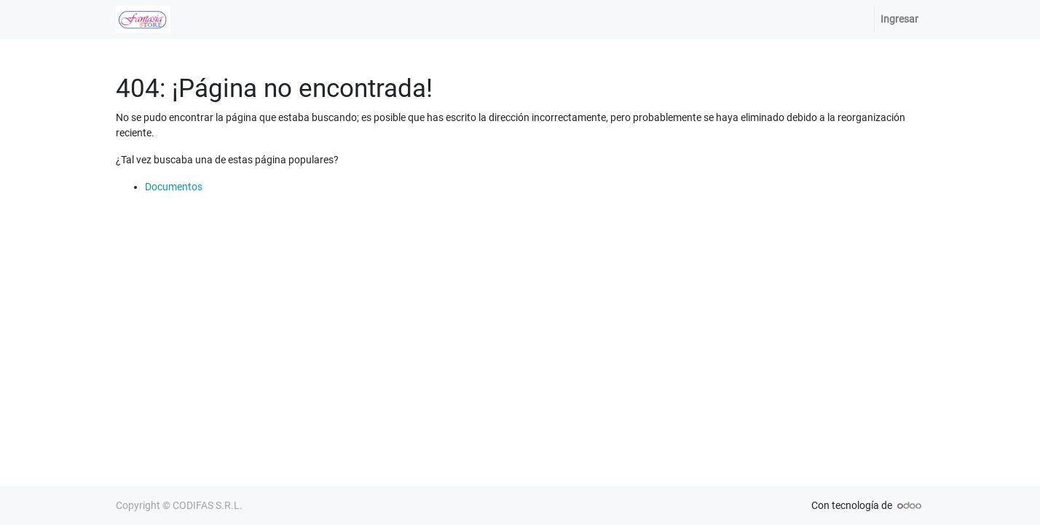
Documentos (173, 186)
